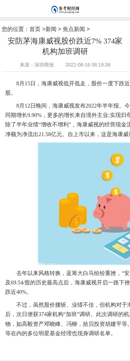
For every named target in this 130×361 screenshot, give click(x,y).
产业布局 (63, 344)
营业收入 (45, 344)
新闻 (51, 29)
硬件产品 (81, 344)
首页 (35, 29)
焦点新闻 (74, 29)
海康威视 (27, 344)
